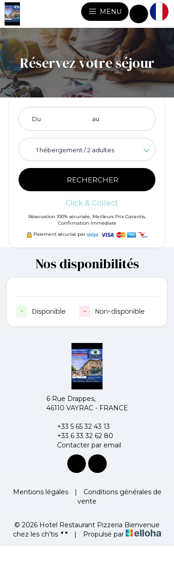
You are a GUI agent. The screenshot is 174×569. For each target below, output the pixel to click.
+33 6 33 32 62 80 (79, 436)
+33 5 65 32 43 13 (78, 426)
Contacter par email (83, 445)
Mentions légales (40, 492)
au (95, 119)
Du (36, 119)
